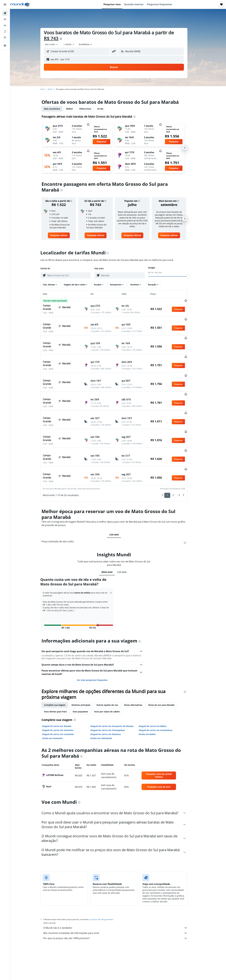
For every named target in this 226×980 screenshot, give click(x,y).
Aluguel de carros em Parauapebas (111, 697)
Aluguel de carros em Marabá (60, 693)
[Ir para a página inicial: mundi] (20, 4)
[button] (5, 4)
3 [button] (183, 462)
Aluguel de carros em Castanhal (62, 701)
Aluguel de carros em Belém (157, 693)
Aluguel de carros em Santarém (62, 697)
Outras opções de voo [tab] (111, 672)
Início (47, 89)
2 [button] (177, 462)
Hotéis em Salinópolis (105, 705)
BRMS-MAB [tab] (111, 539)
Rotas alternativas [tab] (137, 672)
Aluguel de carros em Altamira (109, 701)
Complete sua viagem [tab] (59, 672)
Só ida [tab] (104, 108)
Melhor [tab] (73, 108)
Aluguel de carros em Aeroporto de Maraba (116, 693)
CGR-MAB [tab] (118, 502)
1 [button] (171, 462)
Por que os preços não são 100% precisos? (119, 905)
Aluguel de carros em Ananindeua (159, 697)
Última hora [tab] (89, 108)
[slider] (192, 276)
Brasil (54, 89)
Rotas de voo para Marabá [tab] (165, 672)
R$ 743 (55, 38)
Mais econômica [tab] (56, 108)
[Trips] (5, 46)
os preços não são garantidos (105, 887)
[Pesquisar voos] (5, 13)
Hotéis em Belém (151, 701)
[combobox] (55, 44)
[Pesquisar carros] (5, 25)
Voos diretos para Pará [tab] (59, 679)
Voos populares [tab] (84, 679)
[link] (63, 235)
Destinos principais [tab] (85, 672)
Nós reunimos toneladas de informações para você (119, 900)
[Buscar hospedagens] (5, 19)
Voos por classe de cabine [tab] (111, 679)
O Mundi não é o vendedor (119, 895)
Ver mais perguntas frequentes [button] (96, 647)
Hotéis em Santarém (56, 705)
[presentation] (65, 38)
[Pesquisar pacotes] (5, 31)
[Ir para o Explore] (5, 37)
